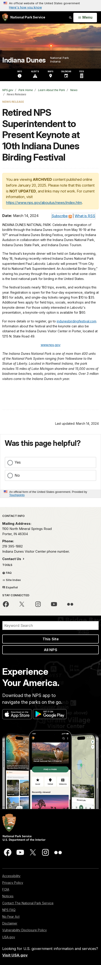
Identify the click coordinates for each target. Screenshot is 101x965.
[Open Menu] (85, 17)
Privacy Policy (12, 883)
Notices (7, 896)
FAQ (7, 572)
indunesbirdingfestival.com (76, 321)
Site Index (11, 580)
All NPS (50, 650)
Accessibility (11, 876)
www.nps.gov (51, 345)
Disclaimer (9, 923)
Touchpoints (17, 495)
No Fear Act (11, 916)
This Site (51, 639)
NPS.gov (7, 90)
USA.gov (8, 937)
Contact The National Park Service (28, 903)
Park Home (25, 90)
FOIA (5, 889)
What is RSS (85, 216)
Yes (18, 462)
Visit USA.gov (15, 955)
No (17, 475)
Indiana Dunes (24, 60)
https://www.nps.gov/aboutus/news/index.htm (44, 202)
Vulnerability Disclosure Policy (24, 930)
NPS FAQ (9, 910)
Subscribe (60, 216)
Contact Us (12, 559)
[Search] (50, 625)
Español (10, 587)
